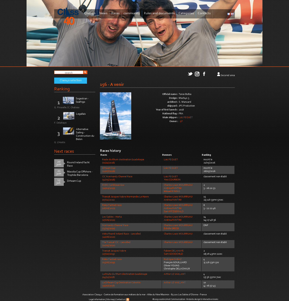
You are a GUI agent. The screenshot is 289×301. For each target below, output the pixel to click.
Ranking (62, 89)
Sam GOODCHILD (173, 254)
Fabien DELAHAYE (174, 251)
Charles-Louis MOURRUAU (178, 185)
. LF (181, 121)
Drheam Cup (74, 181)
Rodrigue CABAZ (173, 259)
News (103, 13)
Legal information (97, 299)
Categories (186, 13)
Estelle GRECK (171, 228)
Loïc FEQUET (186, 117)
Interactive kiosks (210, 299)
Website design (193, 299)
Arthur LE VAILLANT (175, 274)
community (131, 13)
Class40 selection (71, 80)
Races (115, 13)
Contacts (204, 13)
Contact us (120, 299)
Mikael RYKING (172, 191)
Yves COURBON (172, 180)
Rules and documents (159, 13)
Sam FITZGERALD (173, 211)
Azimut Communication (174, 299)
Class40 (89, 13)
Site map (110, 299)
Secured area (228, 75)
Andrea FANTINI (172, 188)
